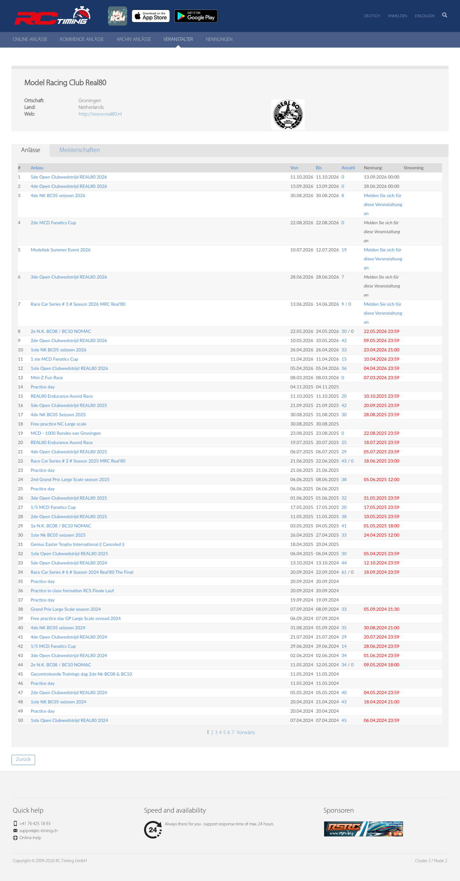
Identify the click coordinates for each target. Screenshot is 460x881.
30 (344, 331)
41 (344, 525)
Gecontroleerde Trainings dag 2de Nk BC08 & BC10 (81, 674)
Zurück (23, 759)
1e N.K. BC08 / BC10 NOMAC (61, 525)
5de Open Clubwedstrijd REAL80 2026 (69, 177)
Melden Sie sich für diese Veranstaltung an (383, 204)
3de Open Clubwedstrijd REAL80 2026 (69, 277)
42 (344, 340)
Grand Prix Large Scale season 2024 (66, 609)
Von (294, 167)
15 (344, 359)
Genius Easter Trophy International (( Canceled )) (78, 544)
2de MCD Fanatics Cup (53, 222)
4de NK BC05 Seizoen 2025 (58, 414)
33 (344, 349)
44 (344, 562)
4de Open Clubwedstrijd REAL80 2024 (69, 637)
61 (344, 572)
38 (344, 479)
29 (344, 451)
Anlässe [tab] (30, 150)
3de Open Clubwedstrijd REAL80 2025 (69, 498)
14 (344, 646)
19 (344, 249)
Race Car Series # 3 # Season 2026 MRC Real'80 (78, 304)
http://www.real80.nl (100, 114)
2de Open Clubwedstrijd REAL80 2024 (69, 692)
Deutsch (372, 16)
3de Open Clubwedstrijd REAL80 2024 (69, 655)
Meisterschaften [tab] (79, 150)
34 (344, 655)
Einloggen (424, 16)
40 (344, 692)
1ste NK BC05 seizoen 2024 (58, 701)
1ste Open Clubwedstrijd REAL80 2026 (69, 368)
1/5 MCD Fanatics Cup (53, 507)
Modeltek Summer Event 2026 (60, 249)
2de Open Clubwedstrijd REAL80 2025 (69, 516)
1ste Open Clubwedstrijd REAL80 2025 (69, 553)
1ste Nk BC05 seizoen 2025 (58, 535)
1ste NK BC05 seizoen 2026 (58, 349)
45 (344, 720)
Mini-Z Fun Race (47, 377)
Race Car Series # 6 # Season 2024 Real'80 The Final (82, 572)
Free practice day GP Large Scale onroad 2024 (76, 618)
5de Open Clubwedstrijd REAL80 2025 (69, 405)
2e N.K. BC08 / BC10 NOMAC (61, 331)
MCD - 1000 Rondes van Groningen (66, 433)
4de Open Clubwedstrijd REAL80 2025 (69, 451)
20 (344, 396)
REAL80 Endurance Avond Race (62, 396)
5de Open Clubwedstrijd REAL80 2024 (69, 562)
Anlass (37, 167)
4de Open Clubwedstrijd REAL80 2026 (69, 186)
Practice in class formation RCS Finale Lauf (72, 590)
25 (344, 442)
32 (344, 498)
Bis (319, 167)
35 (344, 627)
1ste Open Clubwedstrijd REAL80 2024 (69, 720)
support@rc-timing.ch (38, 831)
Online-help (30, 838)
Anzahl (348, 167)
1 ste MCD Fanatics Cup (54, 359)
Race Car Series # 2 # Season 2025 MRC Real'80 (78, 460)
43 (344, 460)
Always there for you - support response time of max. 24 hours (208, 824)
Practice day (43, 386)
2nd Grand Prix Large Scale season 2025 (70, 479)
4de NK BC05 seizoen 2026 (58, 195)
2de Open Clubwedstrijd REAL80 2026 (69, 340)
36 (344, 368)
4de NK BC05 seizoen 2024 (58, 627)
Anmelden (397, 16)
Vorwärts (245, 732)
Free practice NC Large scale (58, 423)
